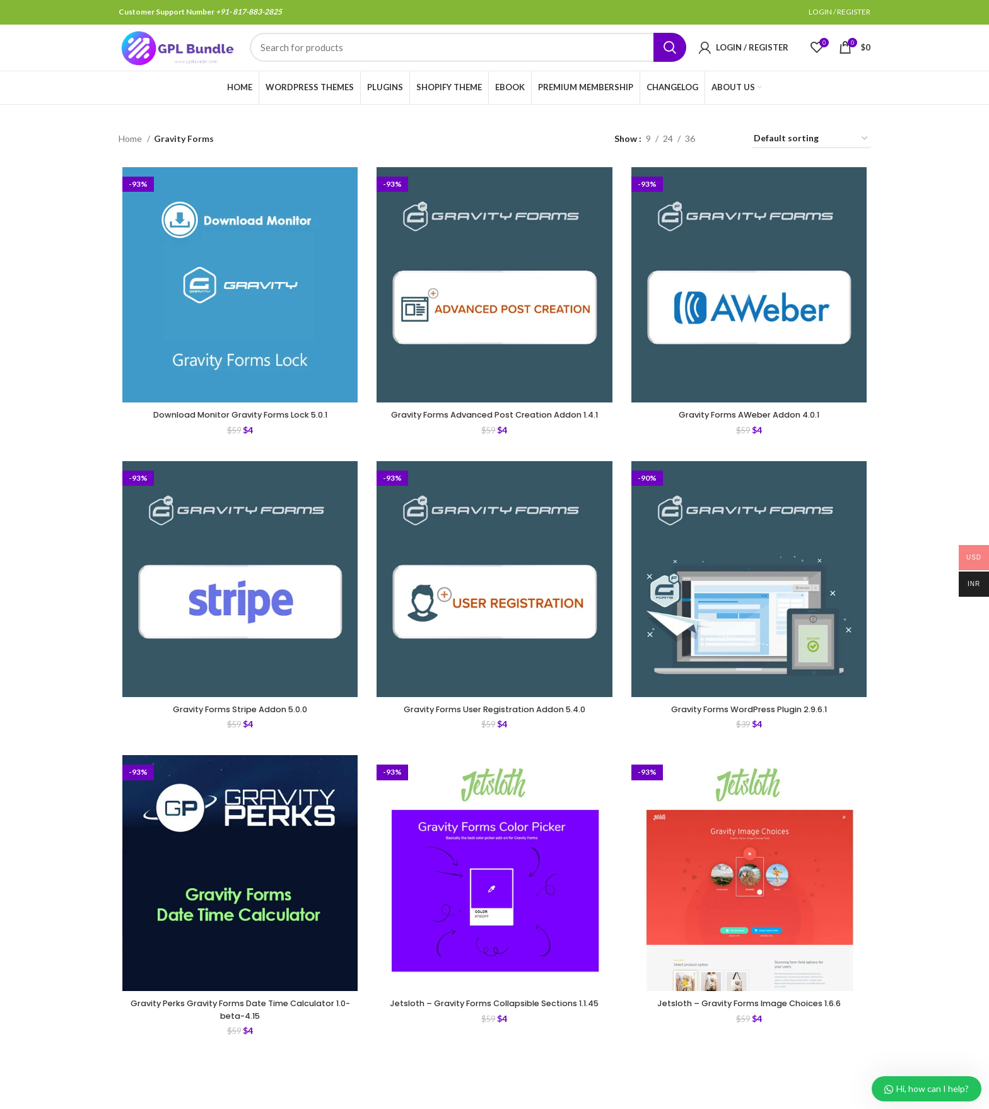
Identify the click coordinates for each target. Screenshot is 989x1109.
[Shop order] (811, 160)
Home (131, 159)
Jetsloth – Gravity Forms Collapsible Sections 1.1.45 (494, 1049)
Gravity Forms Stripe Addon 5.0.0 (238, 747)
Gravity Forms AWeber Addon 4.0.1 (751, 437)
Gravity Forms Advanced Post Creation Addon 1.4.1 (494, 444)
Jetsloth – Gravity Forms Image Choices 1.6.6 (751, 1043)
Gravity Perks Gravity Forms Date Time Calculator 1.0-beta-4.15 (237, 1049)
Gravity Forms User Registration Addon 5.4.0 (494, 747)
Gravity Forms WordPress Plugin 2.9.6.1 (751, 747)
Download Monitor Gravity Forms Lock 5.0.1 (237, 437)
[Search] (468, 58)
